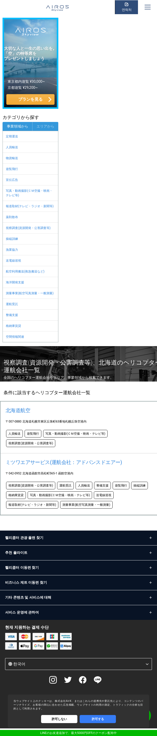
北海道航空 (18, 410)
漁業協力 (12, 249)
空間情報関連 (15, 337)
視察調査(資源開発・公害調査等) (28, 228)
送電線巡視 (13, 260)
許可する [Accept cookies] (98, 719)
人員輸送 (12, 147)
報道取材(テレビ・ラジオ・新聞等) (30, 206)
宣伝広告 (12, 180)
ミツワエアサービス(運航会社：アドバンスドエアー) (64, 462)
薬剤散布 (12, 217)
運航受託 (12, 304)
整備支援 (12, 315)
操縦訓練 (12, 239)
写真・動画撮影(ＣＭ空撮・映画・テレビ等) (29, 193)
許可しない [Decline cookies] (59, 719)
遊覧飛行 (12, 169)
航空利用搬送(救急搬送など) (25, 271)
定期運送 (12, 136)
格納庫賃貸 (13, 326)
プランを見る (30, 99)
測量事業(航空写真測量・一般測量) (30, 293)
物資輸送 (12, 158)
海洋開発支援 (15, 282)
